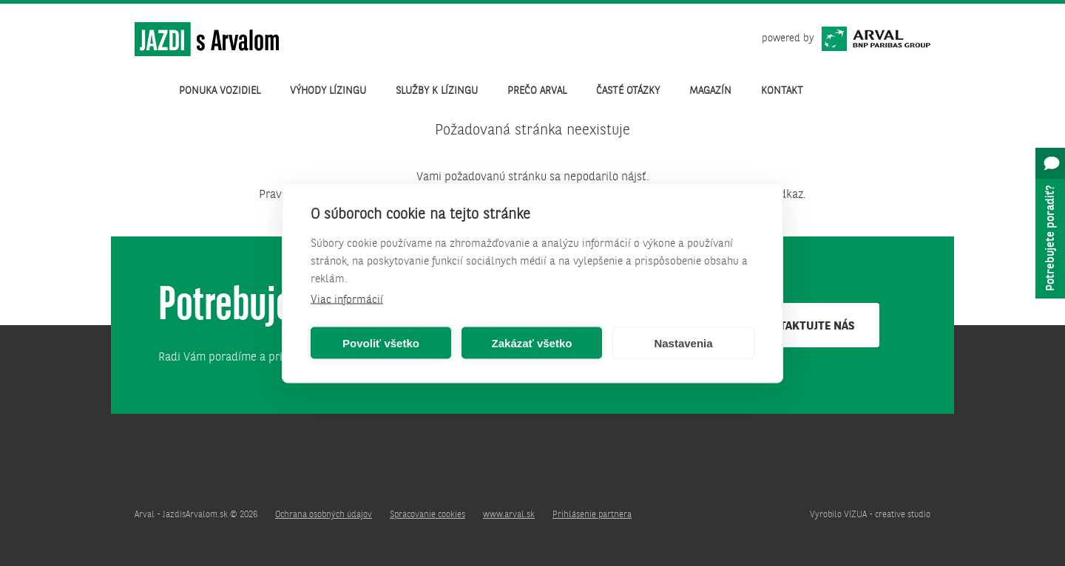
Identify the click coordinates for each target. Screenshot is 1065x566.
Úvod (149, 91)
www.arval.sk (509, 515)
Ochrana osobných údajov (323, 515)
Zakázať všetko (532, 342)
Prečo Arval (537, 91)
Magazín (710, 91)
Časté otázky (628, 91)
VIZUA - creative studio (887, 515)
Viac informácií (347, 300)
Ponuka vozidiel (219, 91)
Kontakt (782, 91)
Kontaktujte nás (806, 327)
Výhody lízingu (328, 91)
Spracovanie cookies (427, 515)
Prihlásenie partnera (592, 515)
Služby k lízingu (437, 91)
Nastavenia (683, 342)
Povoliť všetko (380, 342)
